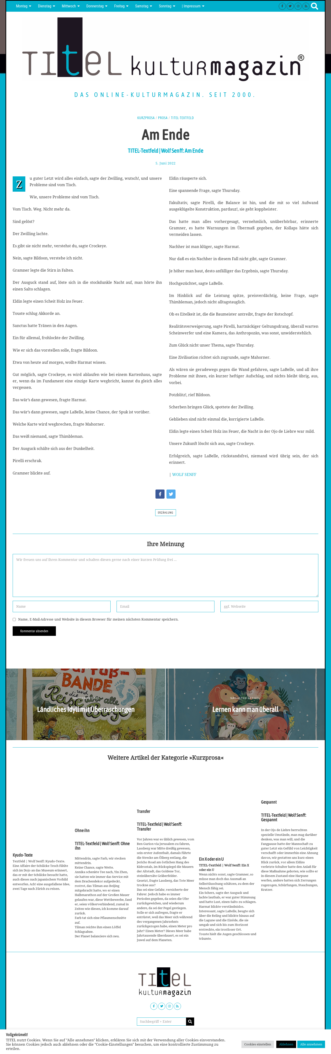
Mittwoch (69, 6)
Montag (21, 6)
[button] (190, 1021)
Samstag (142, 6)
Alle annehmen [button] (311, 1044)
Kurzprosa (146, 118)
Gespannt (269, 802)
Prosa (163, 118)
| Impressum (191, 6)
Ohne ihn (82, 830)
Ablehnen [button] (286, 1044)
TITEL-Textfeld (182, 118)
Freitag (119, 6)
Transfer (143, 811)
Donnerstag (95, 6)
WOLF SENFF (184, 474)
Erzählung (165, 512)
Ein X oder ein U (211, 859)
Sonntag (165, 6)
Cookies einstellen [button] (257, 1044)
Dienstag (44, 6)
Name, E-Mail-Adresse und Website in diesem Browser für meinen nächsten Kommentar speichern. (98, 619)
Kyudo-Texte (22, 855)
